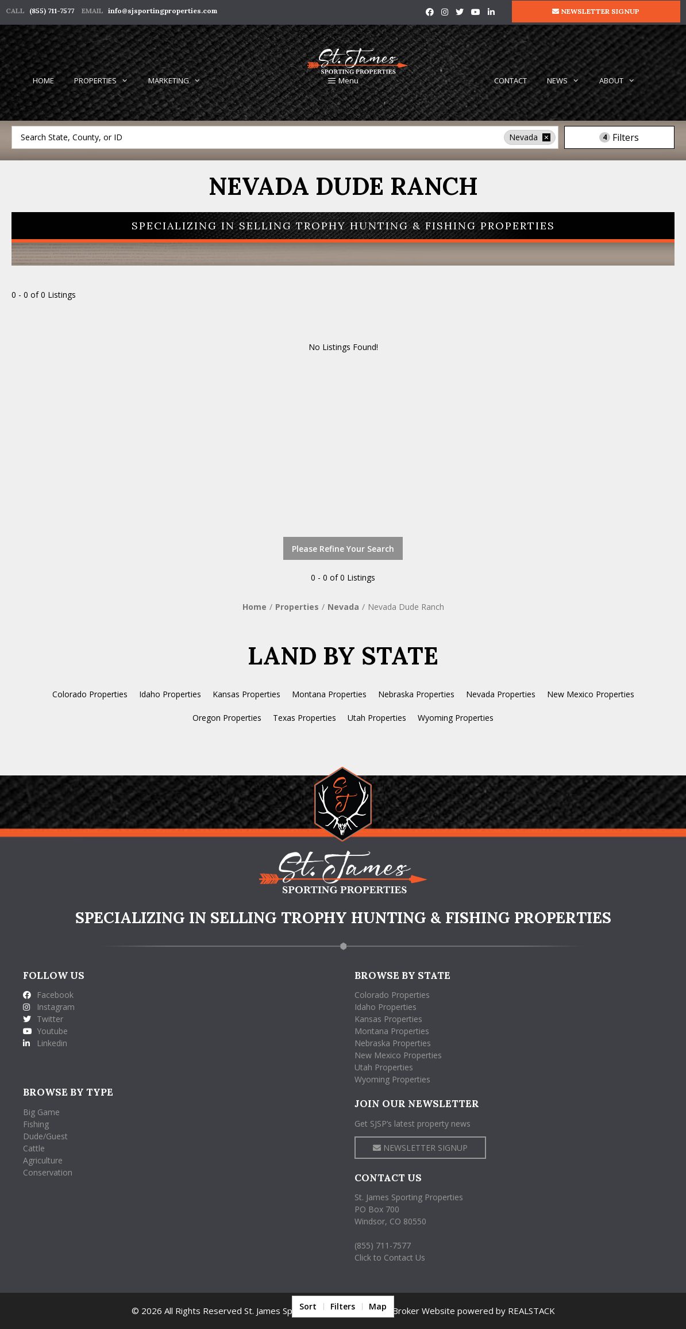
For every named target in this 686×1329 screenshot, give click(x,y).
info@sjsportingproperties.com (162, 10)
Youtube (45, 1030)
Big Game (41, 1112)
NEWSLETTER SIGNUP (595, 11)
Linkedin (45, 1043)
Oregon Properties (226, 717)
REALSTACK (531, 1310)
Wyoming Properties (456, 717)
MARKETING (179, 80)
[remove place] (546, 137)
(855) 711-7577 (51, 10)
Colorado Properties (90, 694)
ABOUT (622, 80)
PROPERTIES (106, 80)
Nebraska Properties (416, 694)
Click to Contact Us (389, 1257)
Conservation (47, 1172)
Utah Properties (377, 717)
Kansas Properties (246, 694)
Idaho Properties (170, 694)
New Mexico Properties (590, 694)
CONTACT (510, 80)
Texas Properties (304, 717)
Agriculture (43, 1160)
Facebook (48, 994)
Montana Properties (329, 694)
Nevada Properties (500, 694)
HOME (43, 80)
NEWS (568, 80)
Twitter (43, 1018)
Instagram (49, 1006)
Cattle (34, 1148)
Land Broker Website (413, 1310)
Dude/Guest (45, 1136)
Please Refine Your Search (343, 548)
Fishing (36, 1124)
